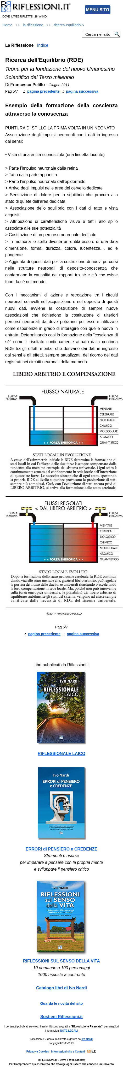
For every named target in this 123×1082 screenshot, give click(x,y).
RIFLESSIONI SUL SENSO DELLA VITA (61, 961)
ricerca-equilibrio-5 (69, 25)
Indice (42, 45)
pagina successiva (82, 91)
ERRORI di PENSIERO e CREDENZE (61, 849)
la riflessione (33, 25)
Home (7, 25)
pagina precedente (43, 91)
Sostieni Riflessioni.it (61, 1016)
